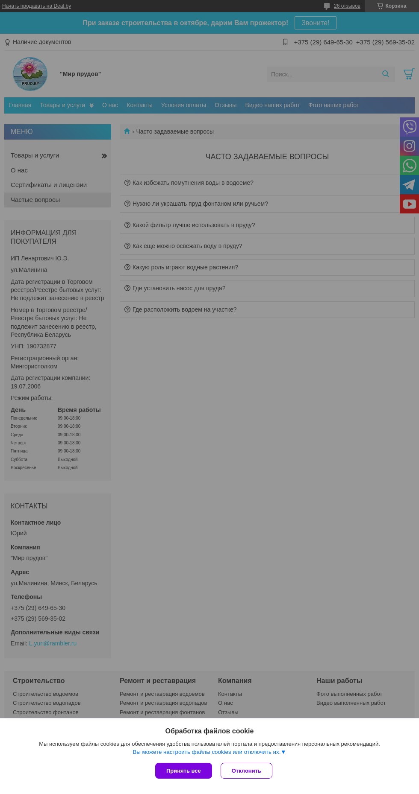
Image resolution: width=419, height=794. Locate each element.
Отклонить (246, 771)
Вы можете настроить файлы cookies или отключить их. (206, 752)
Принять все (183, 771)
